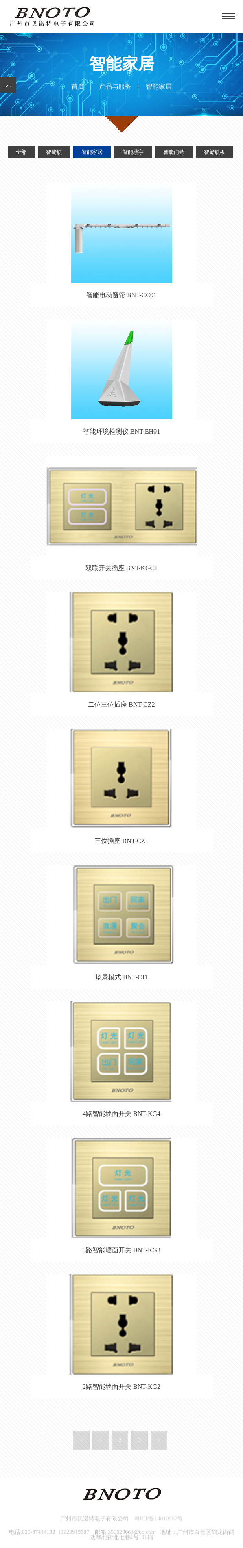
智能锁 (54, 153)
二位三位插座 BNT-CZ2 (121, 704)
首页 (77, 86)
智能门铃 (173, 153)
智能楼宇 (133, 153)
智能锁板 (214, 153)
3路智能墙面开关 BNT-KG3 (121, 1250)
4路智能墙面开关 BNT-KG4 (121, 1113)
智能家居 (92, 153)
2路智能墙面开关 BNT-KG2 (121, 1386)
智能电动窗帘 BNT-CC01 (121, 295)
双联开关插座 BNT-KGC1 (121, 567)
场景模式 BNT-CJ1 (121, 977)
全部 (21, 153)
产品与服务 (115, 86)
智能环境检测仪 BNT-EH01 (121, 431)
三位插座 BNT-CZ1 (121, 840)
